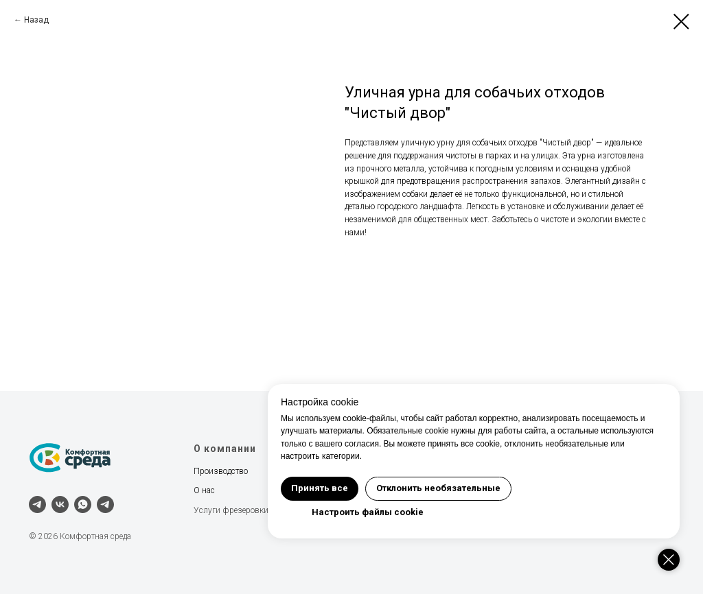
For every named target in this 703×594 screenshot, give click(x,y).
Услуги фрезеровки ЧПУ (241, 510)
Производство (221, 471)
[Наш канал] (105, 504)
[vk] (60, 504)
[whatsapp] (82, 504)
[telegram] (37, 504)
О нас (204, 490)
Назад (36, 20)
